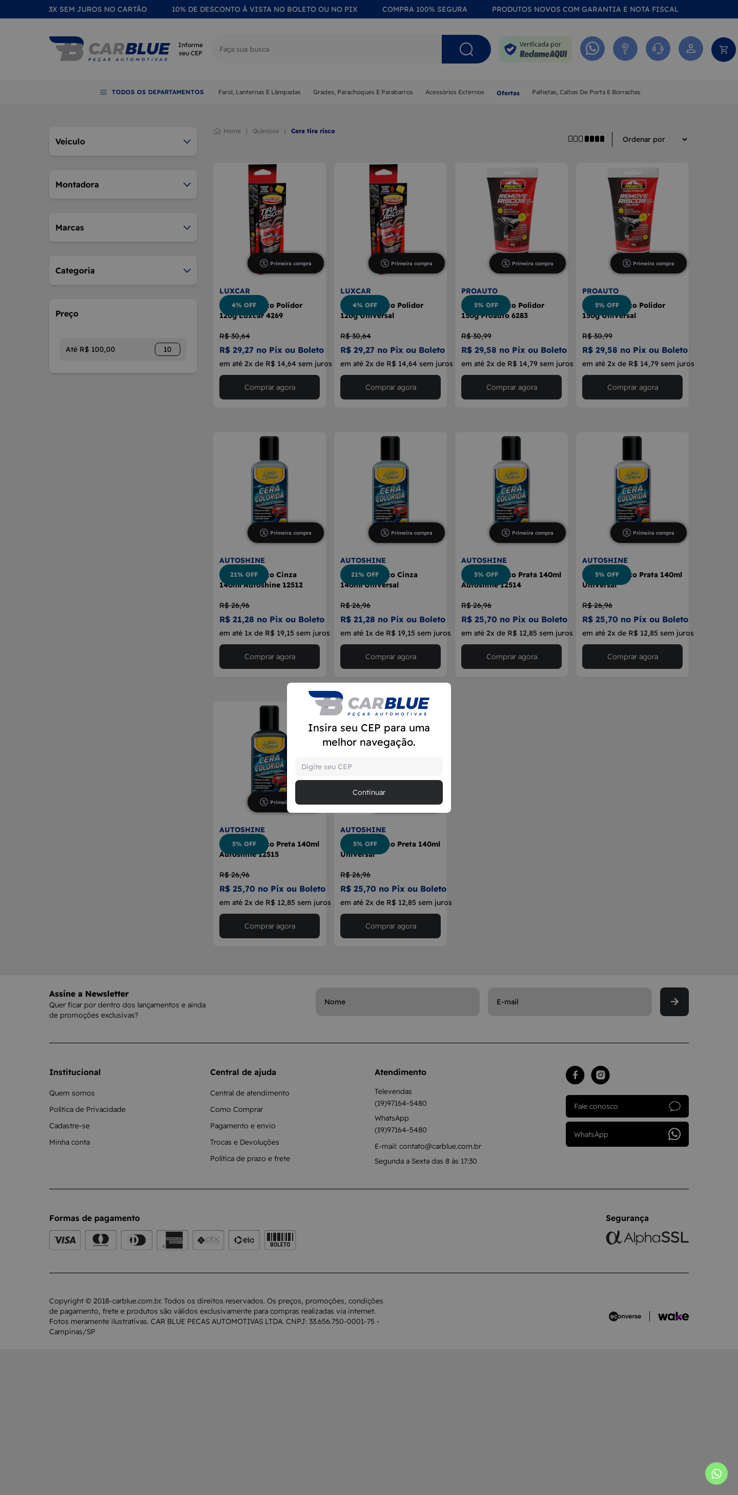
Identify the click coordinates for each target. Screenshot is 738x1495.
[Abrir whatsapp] (716, 1473)
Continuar (369, 792)
